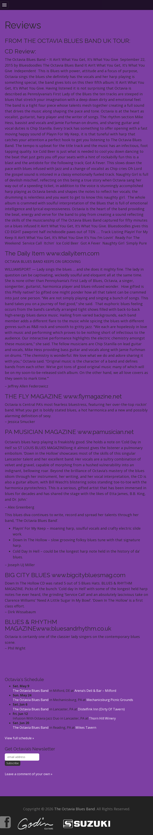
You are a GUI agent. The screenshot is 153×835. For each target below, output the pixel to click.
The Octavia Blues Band (30, 690)
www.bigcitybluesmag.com (89, 575)
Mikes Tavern (86, 727)
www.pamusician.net (105, 431)
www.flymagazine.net (92, 396)
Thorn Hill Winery (102, 718)
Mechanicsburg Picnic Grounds (109, 700)
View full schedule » (19, 738)
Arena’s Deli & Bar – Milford (95, 690)
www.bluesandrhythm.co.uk (73, 628)
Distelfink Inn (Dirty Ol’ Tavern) (101, 709)
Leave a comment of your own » (28, 774)
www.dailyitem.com (72, 253)
